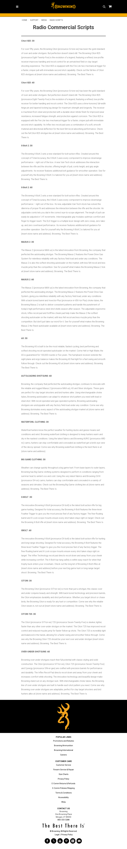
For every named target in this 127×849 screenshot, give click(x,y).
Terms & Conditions (63, 793)
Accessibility (63, 797)
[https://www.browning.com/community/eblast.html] (79, 841)
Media (44, 20)
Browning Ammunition (63, 745)
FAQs (63, 802)
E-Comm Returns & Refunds (63, 783)
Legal (57, 835)
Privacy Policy (63, 779)
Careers (63, 755)
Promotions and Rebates (63, 741)
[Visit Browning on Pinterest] (66, 841)
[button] (104, 6)
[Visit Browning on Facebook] (47, 841)
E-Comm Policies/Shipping (63, 788)
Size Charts (63, 774)
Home (24, 20)
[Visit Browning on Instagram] (72, 841)
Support (34, 20)
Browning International (63, 750)
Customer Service (63, 765)
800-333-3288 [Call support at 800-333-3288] (63, 820)
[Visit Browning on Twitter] (53, 841)
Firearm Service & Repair (63, 770)
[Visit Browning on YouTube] (60, 841)
